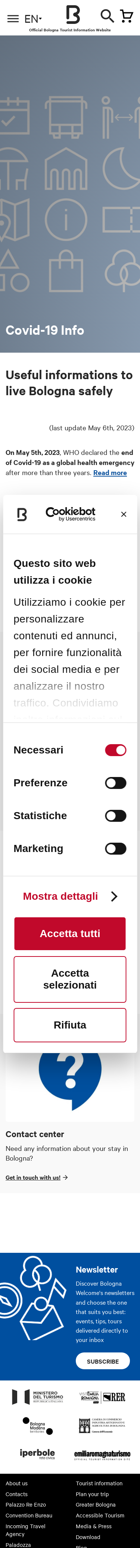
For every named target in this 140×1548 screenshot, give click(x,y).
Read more (110, 472)
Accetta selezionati (70, 979)
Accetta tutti (70, 933)
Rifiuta (70, 1025)
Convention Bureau (29, 1515)
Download (88, 1537)
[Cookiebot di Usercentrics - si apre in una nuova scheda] (70, 514)
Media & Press (94, 1526)
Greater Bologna (96, 1504)
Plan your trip (92, 1494)
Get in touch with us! (33, 1177)
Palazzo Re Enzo (26, 1504)
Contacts (17, 1494)
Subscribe (103, 1361)
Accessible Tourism (100, 1515)
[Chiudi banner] (124, 514)
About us (17, 1483)
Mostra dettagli (60, 896)
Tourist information (99, 1483)
